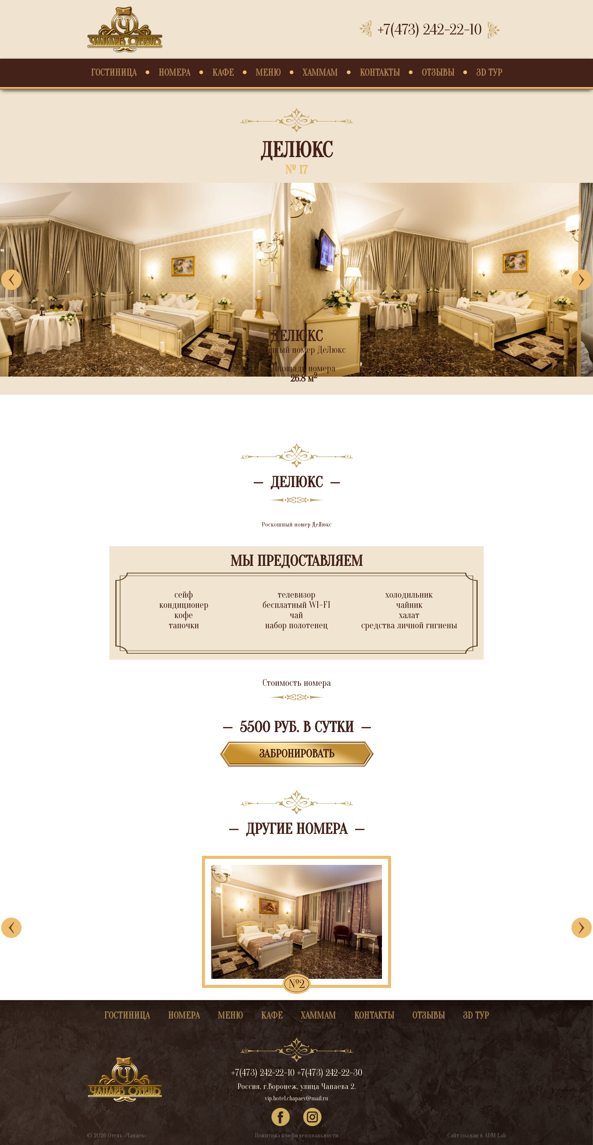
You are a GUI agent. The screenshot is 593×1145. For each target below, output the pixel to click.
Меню (268, 73)
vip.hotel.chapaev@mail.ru (296, 1098)
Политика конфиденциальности (296, 1135)
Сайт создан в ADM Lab (476, 1135)
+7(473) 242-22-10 (429, 29)
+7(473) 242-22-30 (329, 1073)
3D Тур (489, 73)
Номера (174, 73)
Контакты (380, 73)
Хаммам (320, 73)
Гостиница (114, 73)
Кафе (223, 73)
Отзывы (438, 73)
